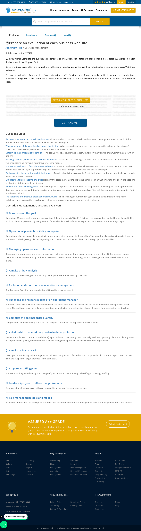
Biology (9, 464)
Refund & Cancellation (59, 509)
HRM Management (78, 467)
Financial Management (80, 471)
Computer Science (123, 467)
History (9, 471)
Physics (9, 460)
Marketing (74, 464)
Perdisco (98, 460)
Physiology (10, 474)
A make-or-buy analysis (23, 270)
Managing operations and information (32, 249)
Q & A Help (99, 481)
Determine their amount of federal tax (24, 152)
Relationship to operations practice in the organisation (42, 332)
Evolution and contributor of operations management (41, 285)
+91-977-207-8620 (16, 2)
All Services (87, 10)
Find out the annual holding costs (22, 186)
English (29, 467)
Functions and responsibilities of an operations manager (43, 299)
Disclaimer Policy (77, 502)
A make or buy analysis (23, 350)
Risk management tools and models (31, 397)
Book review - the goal (22, 213)
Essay (97, 464)
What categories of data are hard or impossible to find (32, 146)
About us (64, 10)
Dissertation (120, 460)
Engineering (100, 478)
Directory (99, 505)
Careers (98, 502)
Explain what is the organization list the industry (29, 173)
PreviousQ (50, 35)
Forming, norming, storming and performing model (31, 159)
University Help (121, 478)
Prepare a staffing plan (23, 368)
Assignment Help (14, 47)
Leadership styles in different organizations (35, 383)
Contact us (101, 10)
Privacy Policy (56, 502)
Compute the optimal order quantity (31, 317)
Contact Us (99, 509)
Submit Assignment (123, 10)
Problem (14, 35)
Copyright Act (76, 505)
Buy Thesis (119, 464)
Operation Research (78, 474)
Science (29, 464)
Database (119, 474)
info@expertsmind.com (61, 2)
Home (53, 10)
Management (56, 467)
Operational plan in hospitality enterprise (34, 231)
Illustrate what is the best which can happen (27, 139)
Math (8, 467)
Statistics (29, 474)
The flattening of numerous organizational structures (31, 196)
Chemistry (30, 460)
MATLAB (118, 471)
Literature (99, 467)
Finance (53, 464)
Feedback (31, 35)
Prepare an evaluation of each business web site (29, 166)
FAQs (117, 502)
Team (75, 10)
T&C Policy (54, 505)
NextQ (67, 35)
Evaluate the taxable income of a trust (24, 179)
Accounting (55, 460)
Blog (117, 505)
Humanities (30, 471)
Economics (74, 460)
